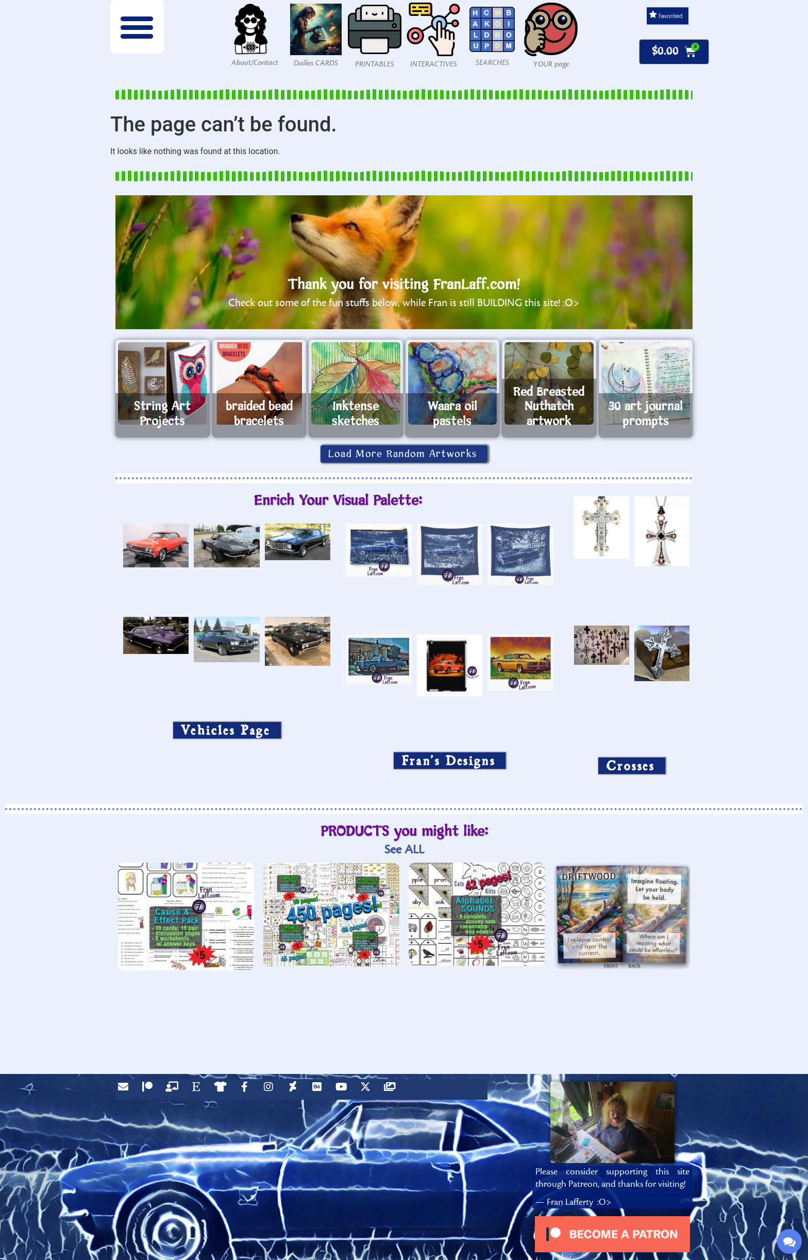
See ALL (404, 850)
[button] (137, 27)
